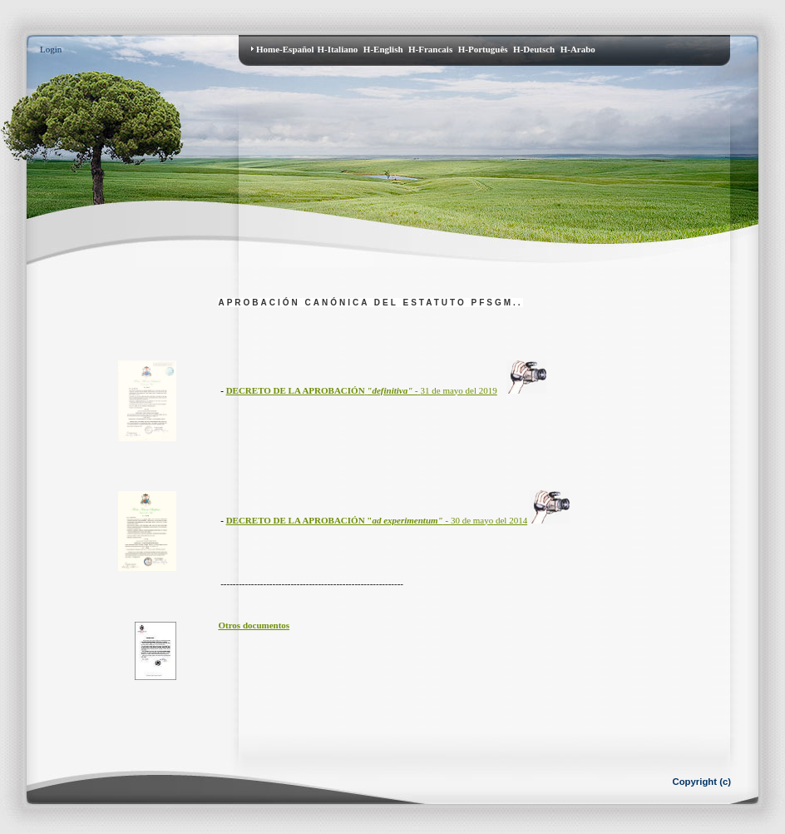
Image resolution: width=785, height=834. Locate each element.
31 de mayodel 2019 (361, 390)
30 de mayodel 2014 (377, 520)
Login (51, 49)
